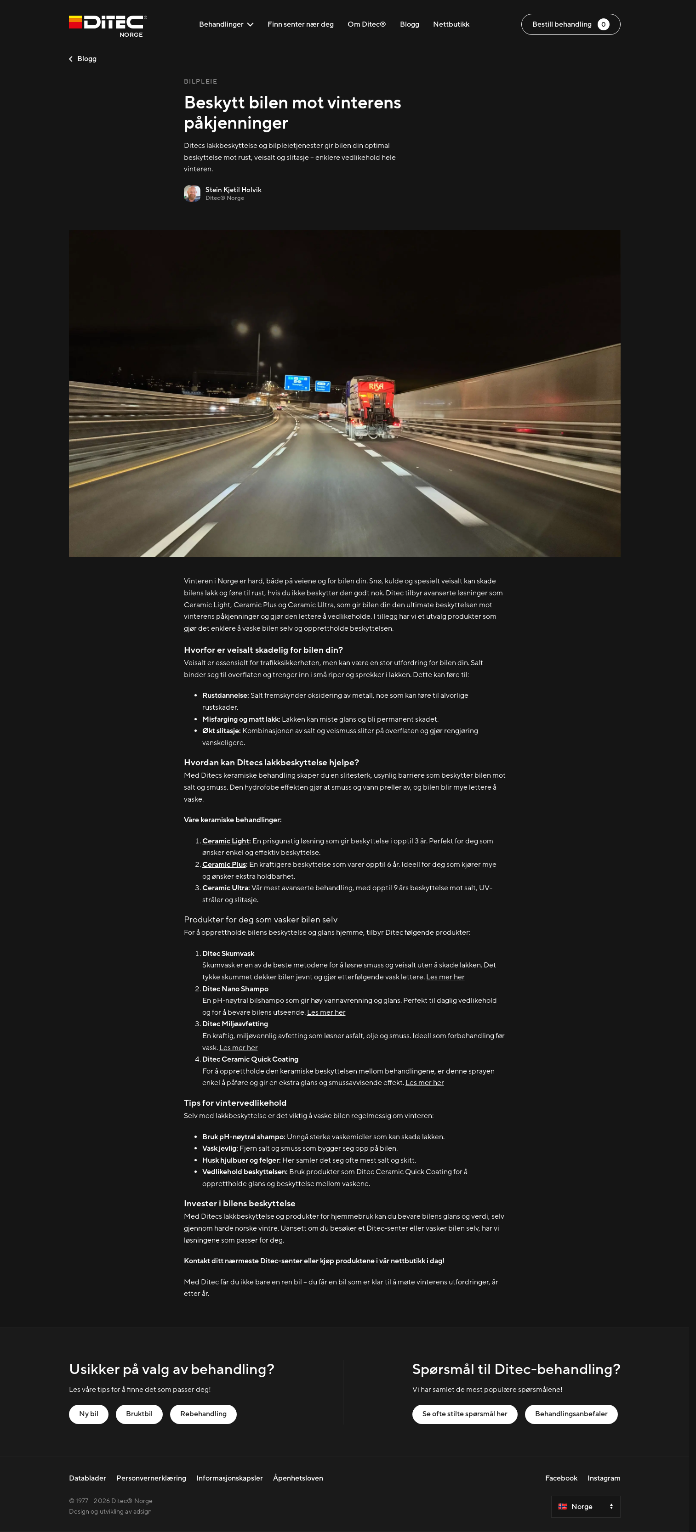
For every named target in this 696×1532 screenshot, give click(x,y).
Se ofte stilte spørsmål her (465, 1414)
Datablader (87, 1478)
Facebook (561, 1478)
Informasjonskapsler (229, 1478)
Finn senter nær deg (301, 24)
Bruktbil (139, 1414)
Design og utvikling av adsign (110, 1512)
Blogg (409, 24)
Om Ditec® (367, 24)
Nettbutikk (451, 24)
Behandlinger (226, 24)
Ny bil (88, 1414)
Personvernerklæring (151, 1478)
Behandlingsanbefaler (571, 1414)
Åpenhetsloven (298, 1478)
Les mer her (445, 977)
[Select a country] (586, 1507)
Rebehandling (203, 1414)
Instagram (604, 1478)
